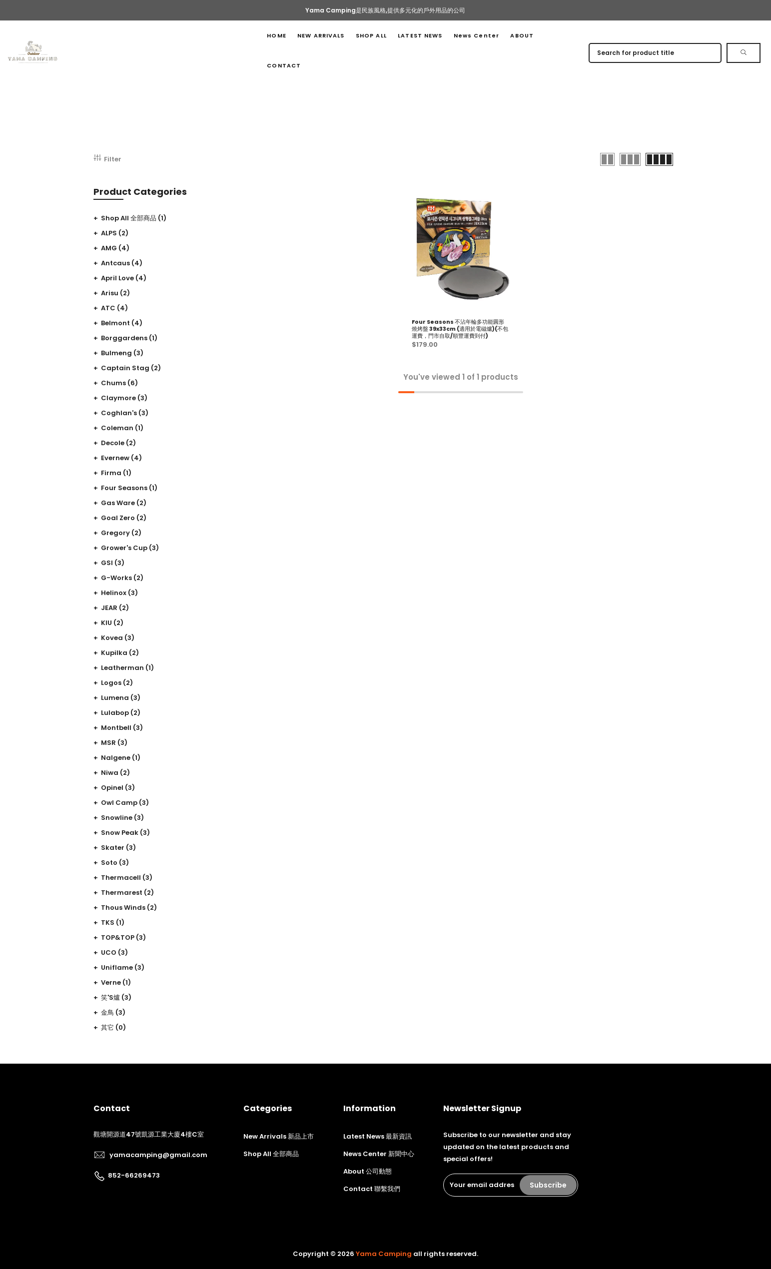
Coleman (122, 428)
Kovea (117, 637)
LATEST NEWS (420, 35)
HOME (276, 35)
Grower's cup (130, 548)
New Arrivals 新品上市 (278, 1136)
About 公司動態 (367, 1171)
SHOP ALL (371, 35)
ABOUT (522, 35)
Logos (117, 682)
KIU (112, 623)
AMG (115, 248)
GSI (112, 563)
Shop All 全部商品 (133, 218)
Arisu (115, 293)
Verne (116, 982)
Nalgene (120, 757)
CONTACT (284, 65)
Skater (118, 847)
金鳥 (113, 1012)
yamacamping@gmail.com (158, 1155)
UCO (114, 952)
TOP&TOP (123, 937)
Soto (115, 862)
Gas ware (123, 503)
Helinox (119, 593)
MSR (114, 742)
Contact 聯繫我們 (371, 1189)
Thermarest (127, 892)
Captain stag (131, 368)
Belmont (121, 323)
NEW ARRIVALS (320, 35)
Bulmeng (122, 353)
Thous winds (129, 907)
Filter (107, 159)
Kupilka (120, 652)
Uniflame (122, 967)
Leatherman (127, 667)
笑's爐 (116, 997)
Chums (119, 383)
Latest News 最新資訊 (377, 1136)
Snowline (122, 817)
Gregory (121, 533)
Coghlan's (124, 413)
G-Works (122, 578)
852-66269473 (134, 1175)
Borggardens (129, 338)
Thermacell (126, 877)
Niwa (115, 772)
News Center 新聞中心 (378, 1154)
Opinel (118, 787)
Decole (118, 443)
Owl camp (125, 802)
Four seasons (129, 488)
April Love (123, 278)
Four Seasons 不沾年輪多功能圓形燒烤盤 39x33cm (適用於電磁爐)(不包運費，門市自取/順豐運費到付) (460, 329)
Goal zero (123, 518)
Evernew (121, 458)
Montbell (122, 727)
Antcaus (121, 263)
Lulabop (120, 712)
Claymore (124, 398)
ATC (114, 308)
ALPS (114, 233)
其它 (113, 1027)
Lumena (120, 697)
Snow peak (125, 832)
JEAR (115, 608)
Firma (116, 473)
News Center (476, 35)
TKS (112, 922)
